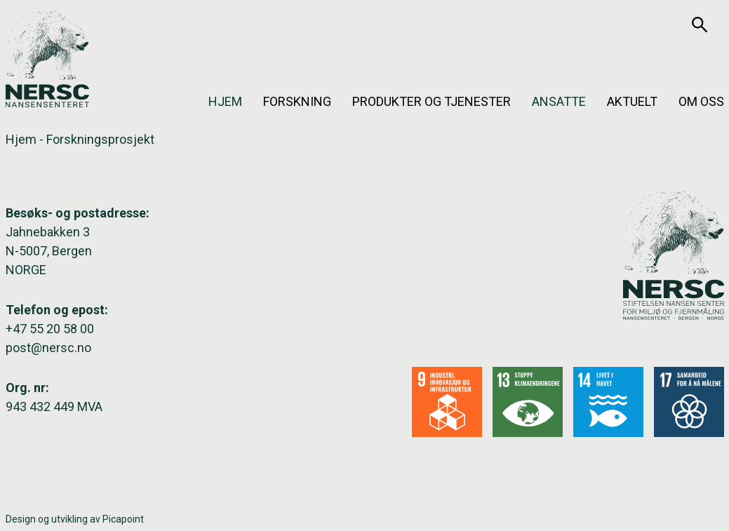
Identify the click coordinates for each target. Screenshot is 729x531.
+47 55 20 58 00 (50, 328)
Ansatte (559, 101)
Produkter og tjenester (431, 101)
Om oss (701, 101)
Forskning (297, 101)
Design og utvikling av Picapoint (75, 519)
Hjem (225, 101)
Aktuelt (632, 101)
